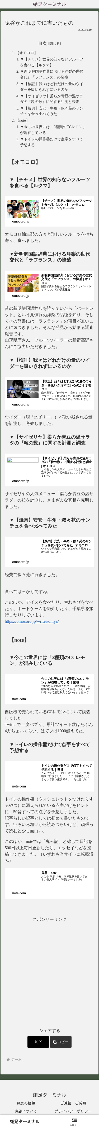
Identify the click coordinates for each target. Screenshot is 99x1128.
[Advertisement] (49, 973)
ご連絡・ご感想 (73, 1103)
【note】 (23, 120)
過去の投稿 (26, 1103)
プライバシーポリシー (73, 1111)
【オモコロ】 (27, 53)
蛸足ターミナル (25, 1121)
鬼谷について (26, 1111)
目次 (42, 43)
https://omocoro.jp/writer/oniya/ (32, 621)
